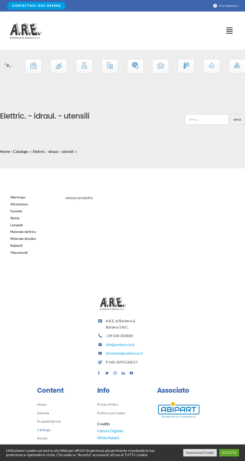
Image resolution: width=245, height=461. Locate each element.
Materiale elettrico (23, 232)
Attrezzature (19, 204)
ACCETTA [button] (229, 453)
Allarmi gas (18, 197)
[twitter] (107, 373)
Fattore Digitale (110, 430)
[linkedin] (123, 373)
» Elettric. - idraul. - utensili (51, 151)
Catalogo (20, 151)
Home (5, 151)
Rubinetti (16, 246)
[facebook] (98, 373)
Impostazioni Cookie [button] (200, 453)
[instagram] (115, 373)
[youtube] (131, 373)
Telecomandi (19, 252)
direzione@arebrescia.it (124, 353)
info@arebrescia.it (120, 344)
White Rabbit (108, 437)
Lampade (16, 225)
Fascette (16, 211)
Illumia (14, 218)
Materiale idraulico (23, 239)
